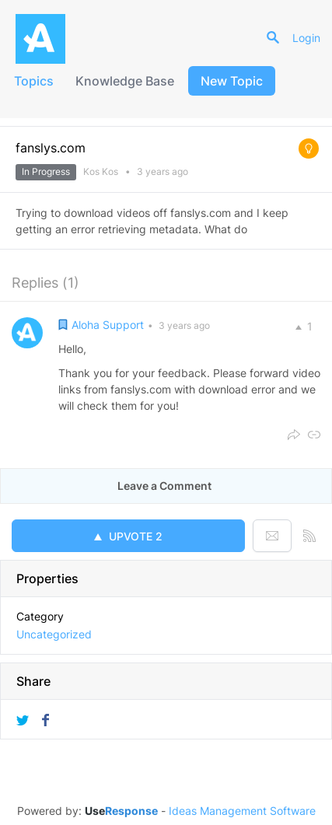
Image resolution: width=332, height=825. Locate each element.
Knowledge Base (124, 81)
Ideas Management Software (242, 811)
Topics (34, 81)
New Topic (232, 81)
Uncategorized (54, 634)
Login (306, 37)
